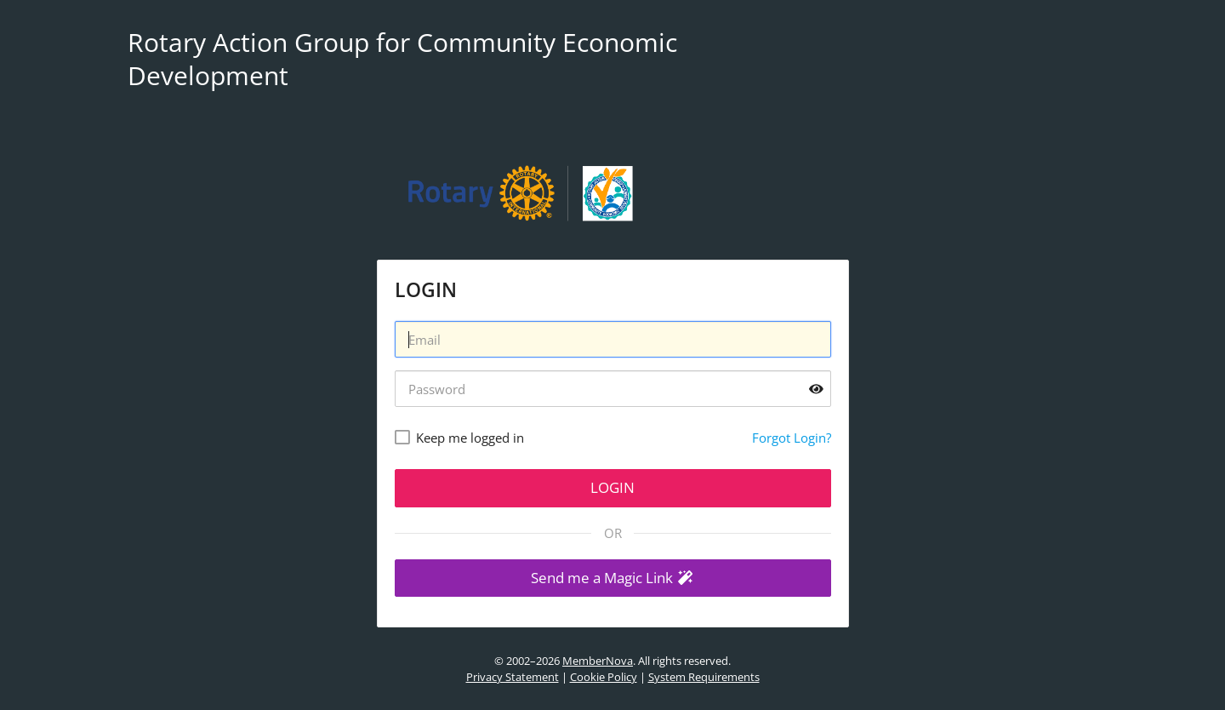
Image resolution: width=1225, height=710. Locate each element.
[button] (613, 578)
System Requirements (704, 676)
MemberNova (597, 660)
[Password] (613, 388)
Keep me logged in (470, 437)
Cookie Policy (603, 676)
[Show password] (816, 388)
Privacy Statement (512, 676)
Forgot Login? (791, 437)
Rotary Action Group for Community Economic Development (402, 59)
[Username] (613, 339)
